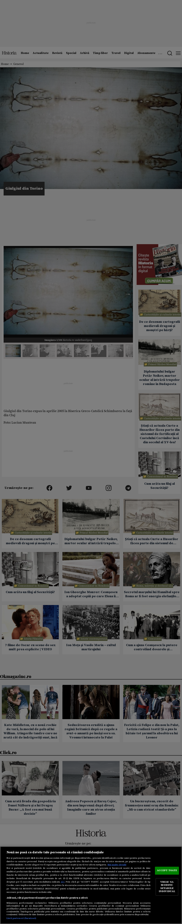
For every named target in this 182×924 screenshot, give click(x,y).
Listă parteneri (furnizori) (21, 918)
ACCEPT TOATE (167, 870)
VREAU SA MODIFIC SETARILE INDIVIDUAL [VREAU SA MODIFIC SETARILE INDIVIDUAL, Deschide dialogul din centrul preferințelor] (167, 886)
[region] (91, 885)
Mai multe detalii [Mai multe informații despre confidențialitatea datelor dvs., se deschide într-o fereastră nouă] (117, 864)
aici (62, 881)
